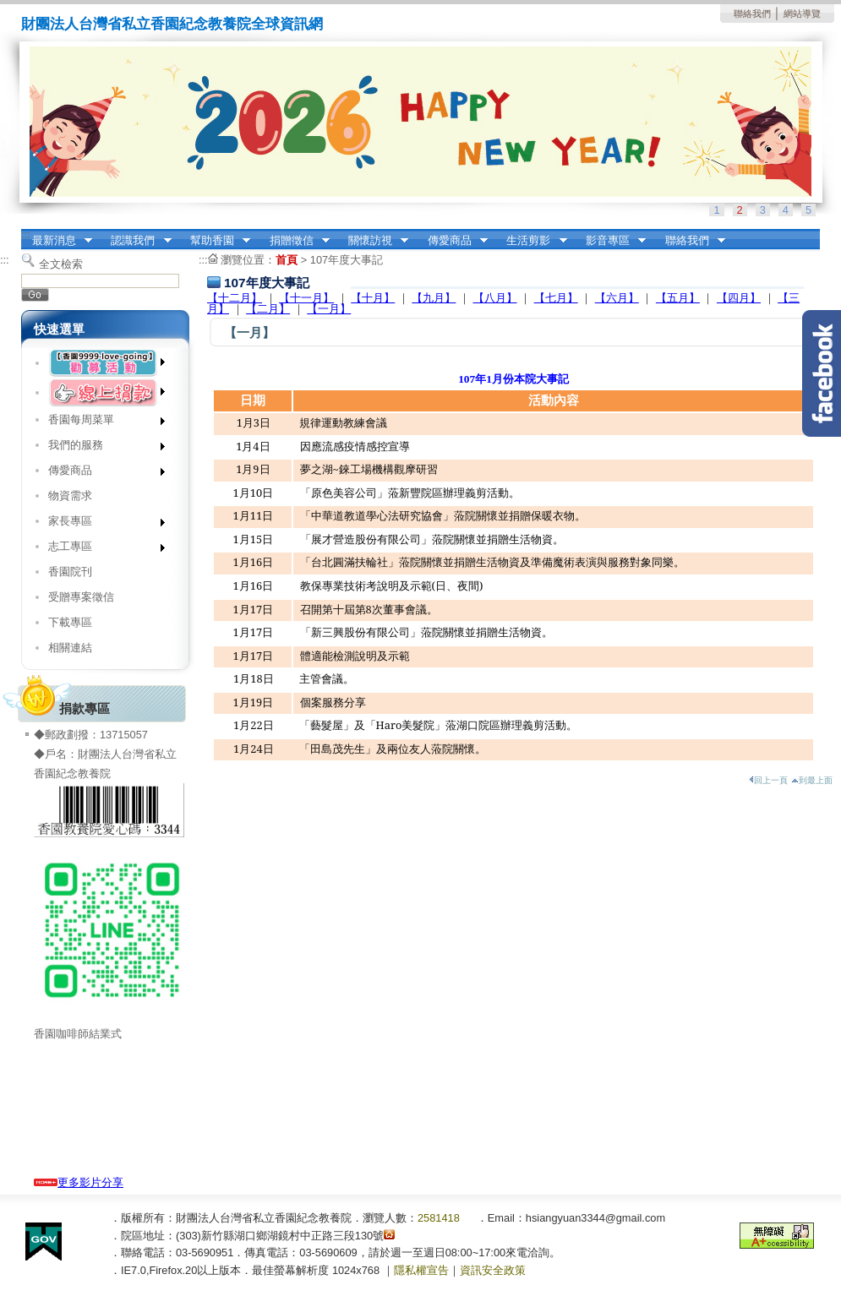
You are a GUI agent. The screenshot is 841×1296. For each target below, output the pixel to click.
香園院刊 (70, 571)
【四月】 (739, 297)
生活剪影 (531, 241)
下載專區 (70, 622)
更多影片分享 (78, 1182)
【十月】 (373, 297)
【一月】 (329, 308)
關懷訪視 (372, 241)
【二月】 (268, 308)
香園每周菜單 (101, 423)
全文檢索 (61, 264)
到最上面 (812, 780)
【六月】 (617, 297)
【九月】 (434, 297)
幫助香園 (214, 241)
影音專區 (610, 241)
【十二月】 (234, 297)
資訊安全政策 (493, 1270)
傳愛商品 (452, 241)
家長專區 (101, 524)
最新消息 (56, 241)
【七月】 (556, 297)
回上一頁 (768, 780)
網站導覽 (802, 13)
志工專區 (101, 549)
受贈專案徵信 (81, 597)
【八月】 (495, 297)
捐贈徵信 (294, 241)
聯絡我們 (752, 13)
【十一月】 (306, 297)
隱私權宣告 (421, 1270)
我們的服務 (101, 448)
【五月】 (678, 297)
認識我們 (136, 241)
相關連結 (70, 647)
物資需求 (70, 495)
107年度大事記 (346, 259)
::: (25, 234)
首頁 (287, 259)
